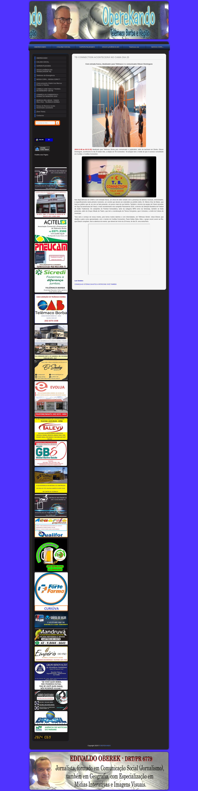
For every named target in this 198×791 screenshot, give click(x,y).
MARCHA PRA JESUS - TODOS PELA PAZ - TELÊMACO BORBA (48, 101)
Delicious (40, 163)
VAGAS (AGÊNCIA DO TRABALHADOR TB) (110, 47)
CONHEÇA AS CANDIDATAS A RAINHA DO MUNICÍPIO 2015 (47, 95)
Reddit (62, 158)
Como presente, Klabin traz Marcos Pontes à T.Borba (49, 84)
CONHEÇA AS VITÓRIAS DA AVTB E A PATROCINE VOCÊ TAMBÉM (95, 284)
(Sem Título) (40, 112)
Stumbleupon (36, 163)
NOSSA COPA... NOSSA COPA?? (157, 47)
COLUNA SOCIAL (63, 47)
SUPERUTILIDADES (87, 47)
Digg (58, 158)
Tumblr (53, 158)
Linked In (49, 158)
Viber (58, 163)
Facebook (36, 158)
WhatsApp (53, 163)
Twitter (40, 158)
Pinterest (45, 158)
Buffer (45, 163)
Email (62, 163)
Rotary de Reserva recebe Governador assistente (45, 107)
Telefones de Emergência (134, 47)
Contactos (40, 115)
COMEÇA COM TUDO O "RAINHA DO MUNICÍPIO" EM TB (48, 90)
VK (49, 163)
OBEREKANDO (40, 47)
